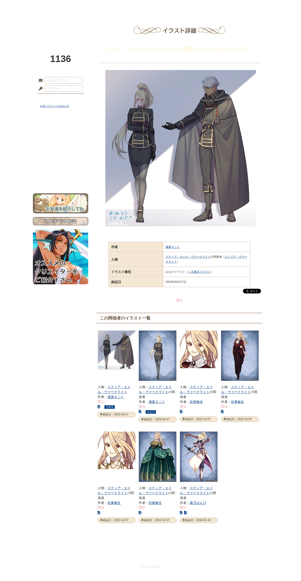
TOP (50, 6)
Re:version (211, 560)
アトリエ (150, 6)
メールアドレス (39, 80)
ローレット (117, 6)
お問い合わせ (60, 179)
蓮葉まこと (173, 247)
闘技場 (251, 6)
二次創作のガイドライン (170, 560)
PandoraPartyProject (60, 26)
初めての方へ (60, 170)
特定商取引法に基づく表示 (139, 560)
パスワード (39, 88)
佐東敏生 (196, 402)
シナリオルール (60, 152)
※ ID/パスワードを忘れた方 (54, 106)
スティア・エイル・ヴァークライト (188, 256)
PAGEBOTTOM (289, 568)
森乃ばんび (198, 503)
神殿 (83, 6)
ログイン (49, 98)
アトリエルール (60, 157)
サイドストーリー (60, 136)
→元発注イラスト (199, 271)
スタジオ (184, 6)
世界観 (60, 128)
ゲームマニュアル (60, 144)
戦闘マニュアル (60, 163)
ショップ (217, 6)
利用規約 (88, 560)
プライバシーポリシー (109, 560)
